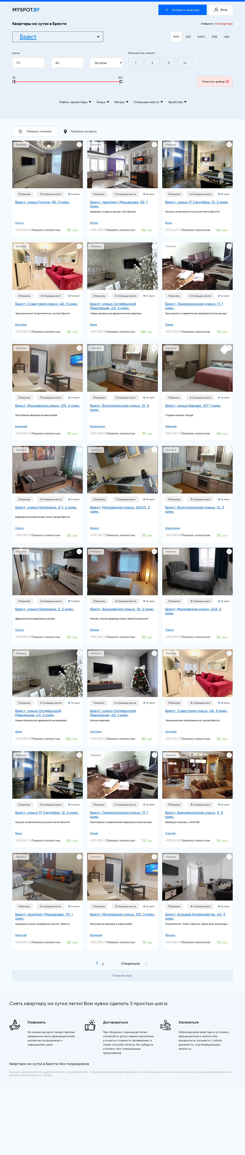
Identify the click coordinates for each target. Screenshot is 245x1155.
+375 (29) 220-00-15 (103, 535)
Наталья (21, 324)
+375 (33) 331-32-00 (103, 229)
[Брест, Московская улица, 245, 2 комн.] (197, 571)
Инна (168, 222)
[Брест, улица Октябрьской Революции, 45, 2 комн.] (122, 266)
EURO (201, 36)
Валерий (21, 426)
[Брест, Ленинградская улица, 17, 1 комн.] (197, 266)
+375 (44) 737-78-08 (178, 229)
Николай (171, 426)
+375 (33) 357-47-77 (103, 331)
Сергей (170, 833)
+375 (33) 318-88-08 (28, 433)
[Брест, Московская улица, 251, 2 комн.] (47, 368)
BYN (176, 36)
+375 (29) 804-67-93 (179, 840)
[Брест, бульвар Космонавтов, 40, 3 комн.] (197, 877)
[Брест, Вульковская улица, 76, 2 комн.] (122, 571)
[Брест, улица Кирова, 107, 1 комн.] (197, 368)
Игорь (94, 222)
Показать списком (35, 131)
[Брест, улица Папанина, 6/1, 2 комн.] (47, 469)
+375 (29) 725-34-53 (103, 636)
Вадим (94, 629)
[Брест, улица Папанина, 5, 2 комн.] (47, 571)
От (30, 62)
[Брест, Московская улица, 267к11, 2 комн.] (122, 469)
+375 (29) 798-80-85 (178, 942)
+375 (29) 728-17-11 (177, 433)
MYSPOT (26, 10)
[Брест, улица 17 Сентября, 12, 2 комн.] (197, 164)
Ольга (19, 222)
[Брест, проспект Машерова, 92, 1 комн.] (122, 164)
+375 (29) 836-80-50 (104, 433)
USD (188, 36)
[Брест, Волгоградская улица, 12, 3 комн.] (122, 368)
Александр (97, 426)
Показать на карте (80, 131)
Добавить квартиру (183, 10)
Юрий (169, 324)
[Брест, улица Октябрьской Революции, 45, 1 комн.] (122, 673)
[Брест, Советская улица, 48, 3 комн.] (47, 266)
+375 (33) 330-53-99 (28, 331)
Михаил (170, 935)
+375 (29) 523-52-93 (178, 331)
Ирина (94, 528)
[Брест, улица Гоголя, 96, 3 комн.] (47, 164)
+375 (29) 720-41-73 (28, 535)
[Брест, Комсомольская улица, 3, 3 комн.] (197, 775)
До (69, 62)
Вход (220, 10)
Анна (93, 324)
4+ (185, 62)
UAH (226, 36)
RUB (214, 36)
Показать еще (122, 975)
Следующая (130, 963)
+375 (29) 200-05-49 (29, 229)
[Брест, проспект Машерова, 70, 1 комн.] (47, 877)
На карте (74, 194)
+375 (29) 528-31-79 (103, 738)
